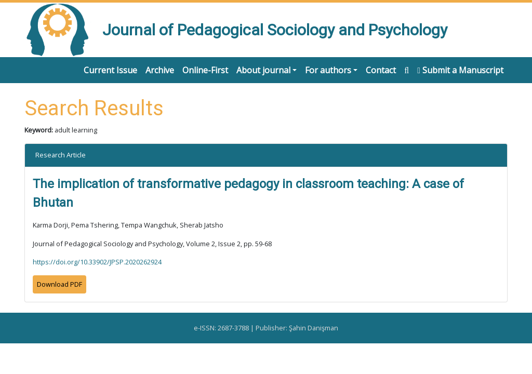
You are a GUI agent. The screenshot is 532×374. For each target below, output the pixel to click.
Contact (381, 70)
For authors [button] (328, 70)
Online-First (205, 70)
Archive (159, 70)
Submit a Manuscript (460, 70)
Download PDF (59, 284)
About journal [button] (263, 70)
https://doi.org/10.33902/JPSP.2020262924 (97, 261)
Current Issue (110, 70)
